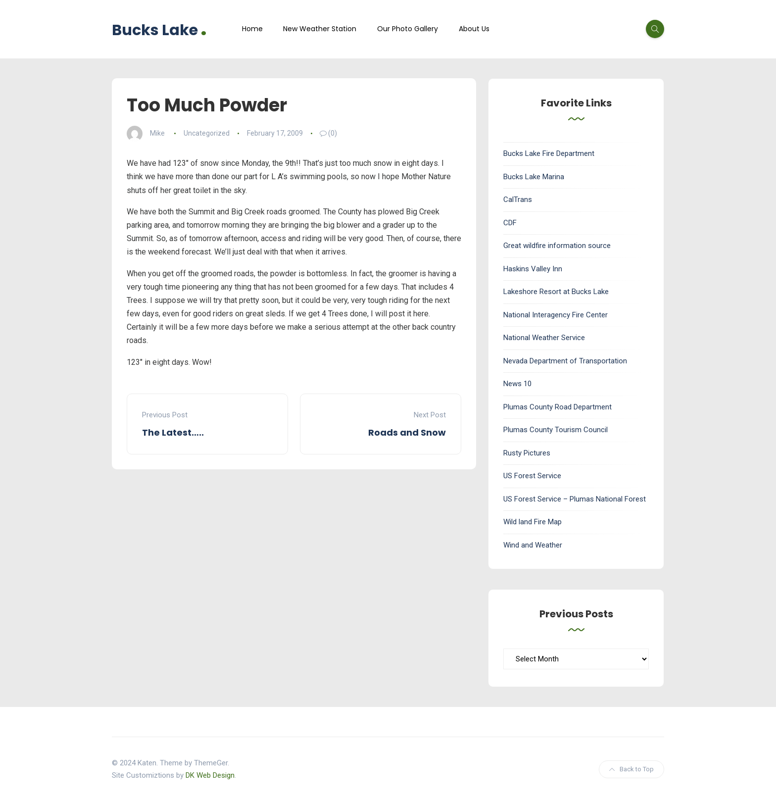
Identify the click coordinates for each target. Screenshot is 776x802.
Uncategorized (207, 133)
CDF (510, 222)
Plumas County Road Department (557, 406)
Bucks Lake (159, 29)
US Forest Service (532, 475)
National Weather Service (544, 337)
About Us (474, 29)
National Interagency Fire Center (555, 314)
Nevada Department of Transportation (565, 360)
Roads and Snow (407, 432)
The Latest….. (173, 432)
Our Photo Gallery (407, 29)
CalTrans (517, 199)
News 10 (517, 383)
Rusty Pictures (526, 453)
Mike (157, 133)
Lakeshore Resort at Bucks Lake (556, 291)
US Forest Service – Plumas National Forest (574, 499)
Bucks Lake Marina (533, 176)
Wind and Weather (532, 545)
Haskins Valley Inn (532, 268)
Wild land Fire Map (532, 521)
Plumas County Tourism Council (555, 429)
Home (252, 29)
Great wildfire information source (557, 245)
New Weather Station (319, 29)
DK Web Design (210, 775)
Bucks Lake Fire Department (548, 153)
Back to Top (631, 769)
